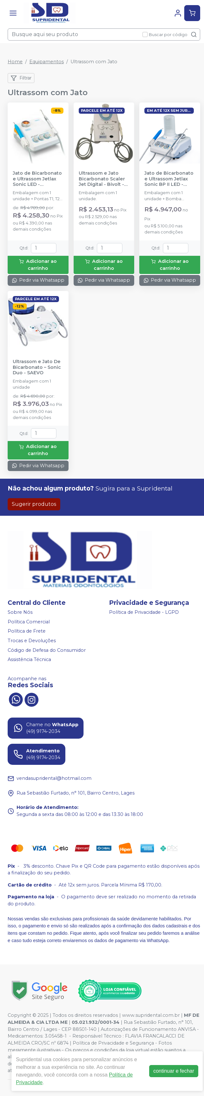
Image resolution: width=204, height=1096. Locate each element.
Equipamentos (46, 62)
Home (15, 62)
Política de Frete (27, 631)
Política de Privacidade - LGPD (144, 612)
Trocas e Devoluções (32, 640)
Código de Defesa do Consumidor (47, 650)
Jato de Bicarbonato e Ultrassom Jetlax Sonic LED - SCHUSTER (37, 179)
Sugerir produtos (34, 504)
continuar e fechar (173, 1071)
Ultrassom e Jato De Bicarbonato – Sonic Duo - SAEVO (37, 367)
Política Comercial (29, 622)
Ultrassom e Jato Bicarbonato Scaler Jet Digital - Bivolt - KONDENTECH (102, 179)
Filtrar (21, 78)
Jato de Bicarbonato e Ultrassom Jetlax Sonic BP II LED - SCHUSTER (168, 179)
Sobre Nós (20, 612)
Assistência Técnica (29, 659)
